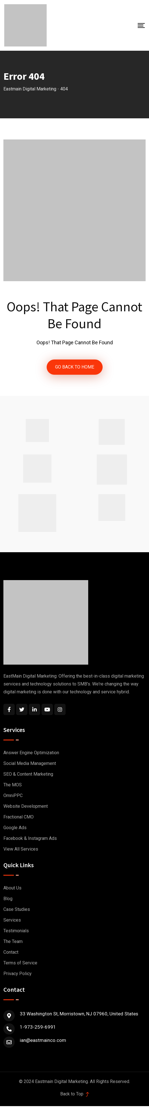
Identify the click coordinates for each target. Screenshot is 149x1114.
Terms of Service (20, 963)
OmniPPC (13, 795)
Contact (10, 952)
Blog (7, 898)
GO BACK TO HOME (74, 367)
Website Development (25, 806)
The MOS (12, 784)
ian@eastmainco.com (43, 1040)
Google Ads (15, 827)
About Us (12, 888)
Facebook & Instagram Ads (30, 838)
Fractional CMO (18, 817)
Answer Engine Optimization (31, 752)
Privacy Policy (17, 973)
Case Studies (16, 909)
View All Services (20, 849)
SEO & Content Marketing (28, 774)
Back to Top (74, 1094)
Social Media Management (29, 763)
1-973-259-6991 (38, 1027)
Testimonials (16, 930)
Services (12, 920)
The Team (13, 941)
